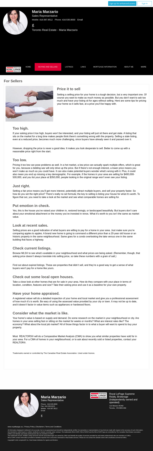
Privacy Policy (29, 427)
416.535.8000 (68, 20)
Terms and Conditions (53, 427)
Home (28, 67)
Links (83, 67)
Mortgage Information (105, 67)
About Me (128, 67)
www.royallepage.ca (15, 427)
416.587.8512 (46, 20)
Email (80, 20)
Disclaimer (40, 427)
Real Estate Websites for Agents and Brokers (43, 440)
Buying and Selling (48, 67)
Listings (69, 67)
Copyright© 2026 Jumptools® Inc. (18, 440)
